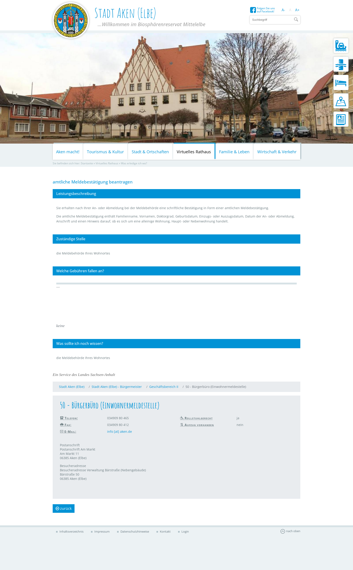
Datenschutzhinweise (134, 531)
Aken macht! (67, 151)
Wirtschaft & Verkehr (276, 151)
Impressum (102, 531)
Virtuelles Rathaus (194, 151)
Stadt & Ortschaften (150, 151)
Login (185, 531)
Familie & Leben (234, 151)
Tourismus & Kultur (105, 151)
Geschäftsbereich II (163, 387)
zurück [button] (64, 508)
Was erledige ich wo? (134, 163)
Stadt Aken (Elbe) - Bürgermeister (117, 387)
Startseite (87, 163)
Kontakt (165, 531)
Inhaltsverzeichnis (71, 531)
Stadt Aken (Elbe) (71, 387)
